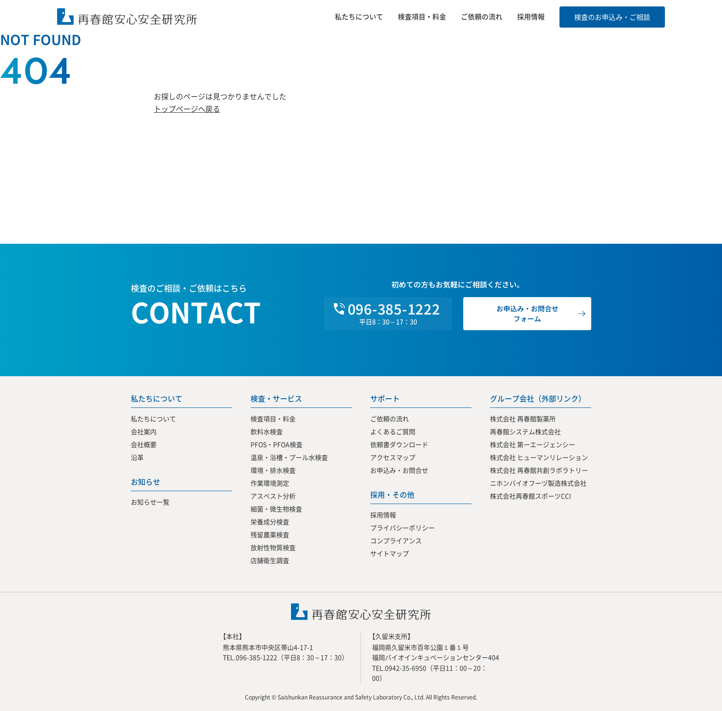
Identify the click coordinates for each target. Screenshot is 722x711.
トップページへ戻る (187, 108)
